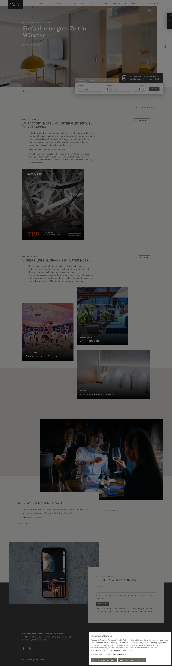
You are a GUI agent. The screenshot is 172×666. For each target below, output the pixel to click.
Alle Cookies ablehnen (104, 660)
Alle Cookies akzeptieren (131, 660)
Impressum (118, 650)
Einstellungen (121, 654)
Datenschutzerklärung (99, 650)
